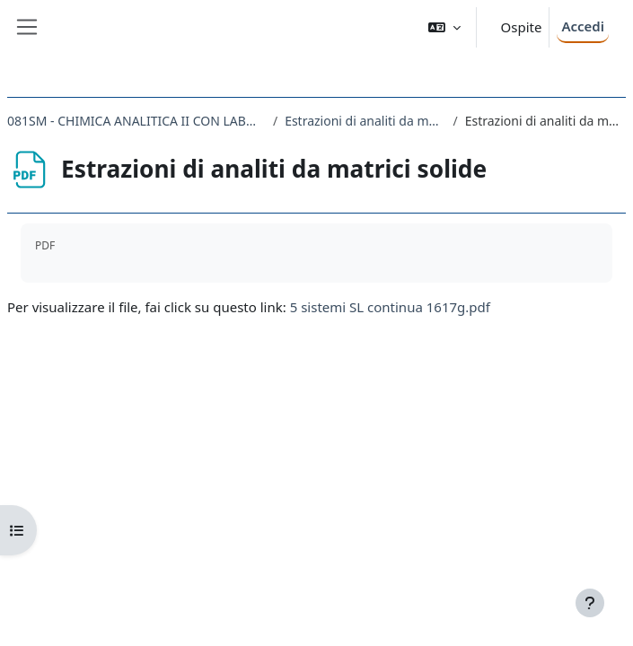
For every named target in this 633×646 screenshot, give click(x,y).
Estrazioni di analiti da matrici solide (365, 120)
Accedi (582, 26)
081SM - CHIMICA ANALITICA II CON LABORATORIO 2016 (136, 120)
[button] (444, 27)
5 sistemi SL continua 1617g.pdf (390, 307)
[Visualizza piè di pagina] (590, 603)
